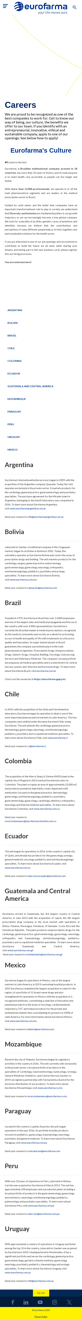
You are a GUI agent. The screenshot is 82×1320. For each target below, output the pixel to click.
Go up (41, 1293)
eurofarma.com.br (46, 670)
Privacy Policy (41, 1316)
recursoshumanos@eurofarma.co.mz (47, 1096)
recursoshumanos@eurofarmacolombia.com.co (30, 821)
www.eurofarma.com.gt (20, 950)
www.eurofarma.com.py (34, 1142)
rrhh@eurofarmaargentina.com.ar (45, 516)
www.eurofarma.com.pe (41, 1205)
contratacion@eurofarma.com (43, 1150)
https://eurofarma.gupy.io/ (50, 679)
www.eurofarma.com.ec (18, 867)
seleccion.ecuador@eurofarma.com (46, 875)
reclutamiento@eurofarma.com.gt (43, 954)
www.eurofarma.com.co (47, 808)
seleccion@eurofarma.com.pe (43, 1213)
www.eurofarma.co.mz (50, 1087)
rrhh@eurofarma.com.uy (40, 1280)
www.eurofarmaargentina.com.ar (28, 508)
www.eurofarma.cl (58, 737)
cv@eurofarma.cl (36, 746)
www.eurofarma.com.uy (18, 1272)
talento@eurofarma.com (40, 1029)
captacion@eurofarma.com (42, 587)
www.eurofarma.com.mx (23, 1020)
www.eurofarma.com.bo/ (23, 579)
